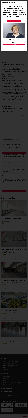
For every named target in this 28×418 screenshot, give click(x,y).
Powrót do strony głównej (14, 21)
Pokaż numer (13, 44)
